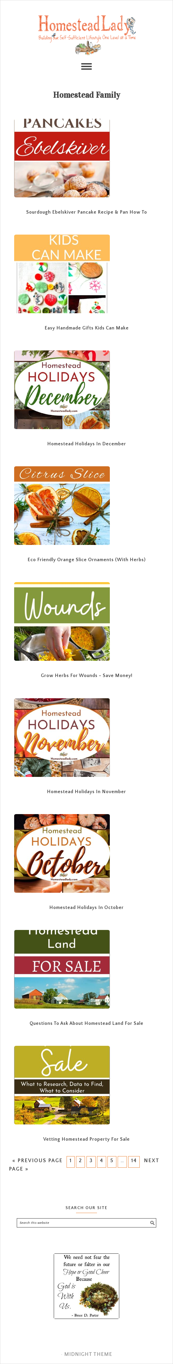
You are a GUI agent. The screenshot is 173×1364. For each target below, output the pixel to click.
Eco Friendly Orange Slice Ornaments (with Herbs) (87, 559)
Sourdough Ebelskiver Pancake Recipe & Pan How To (86, 212)
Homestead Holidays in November (86, 791)
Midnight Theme (88, 1354)
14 (134, 1160)
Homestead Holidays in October (86, 907)
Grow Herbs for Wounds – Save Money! (86, 675)
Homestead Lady (86, 35)
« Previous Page (37, 1160)
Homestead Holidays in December (86, 444)
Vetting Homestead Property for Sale (86, 1139)
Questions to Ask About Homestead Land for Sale (86, 1023)
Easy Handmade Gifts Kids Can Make (87, 328)
